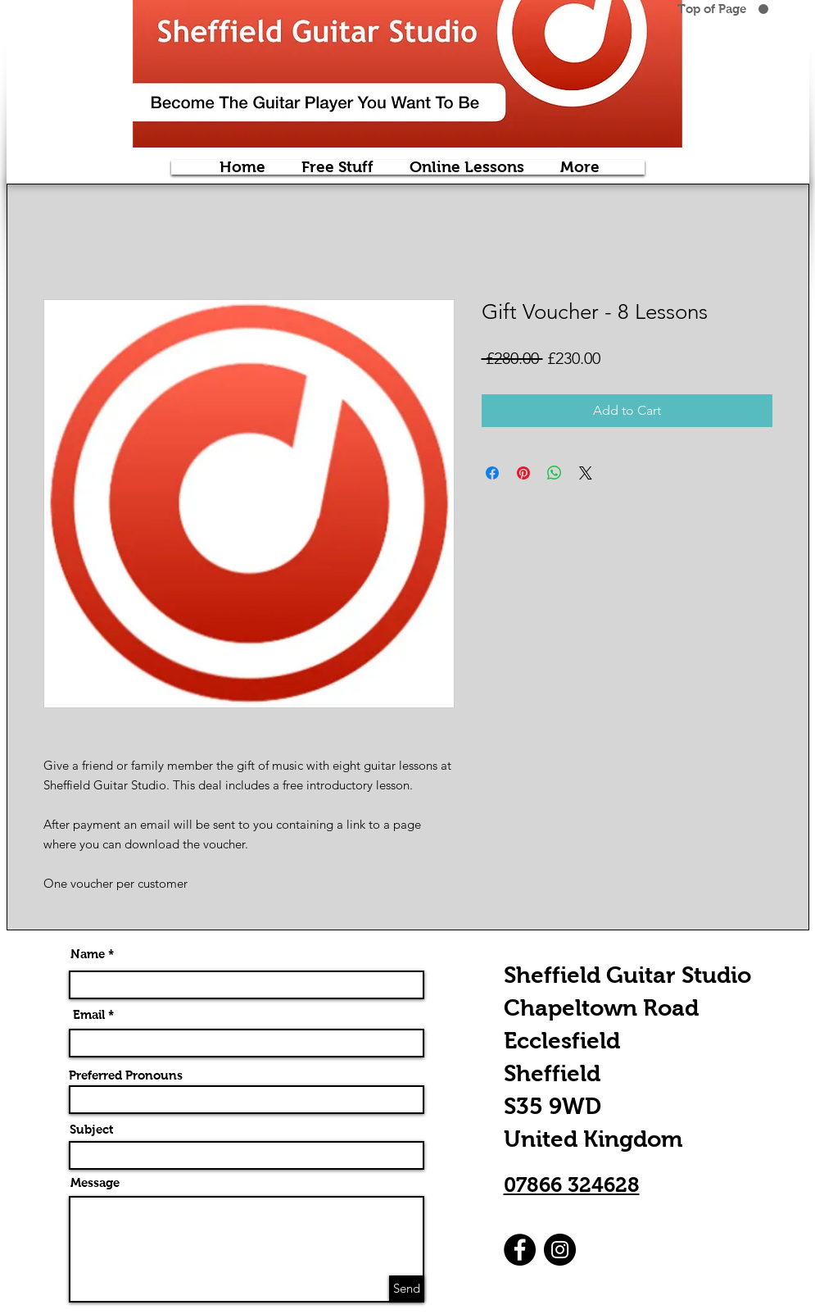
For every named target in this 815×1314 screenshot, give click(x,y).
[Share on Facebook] (492, 473)
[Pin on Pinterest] (523, 473)
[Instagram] (560, 1250)
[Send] (406, 1288)
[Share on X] (585, 473)
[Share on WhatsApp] (554, 473)
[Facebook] (520, 1250)
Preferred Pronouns (126, 1075)
